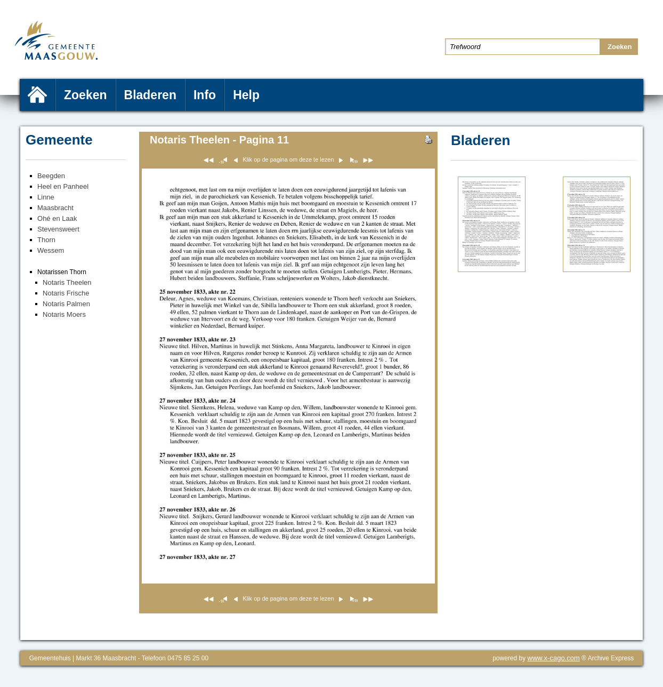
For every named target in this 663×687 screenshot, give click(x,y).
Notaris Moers (64, 314)
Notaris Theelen (67, 282)
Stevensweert (58, 229)
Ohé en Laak (57, 218)
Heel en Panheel (62, 186)
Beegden (51, 176)
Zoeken (85, 95)
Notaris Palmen (66, 304)
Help (246, 95)
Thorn (46, 240)
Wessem (50, 250)
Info (204, 95)
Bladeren (150, 95)
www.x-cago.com (554, 658)
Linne (45, 197)
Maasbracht (55, 208)
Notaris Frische (66, 293)
